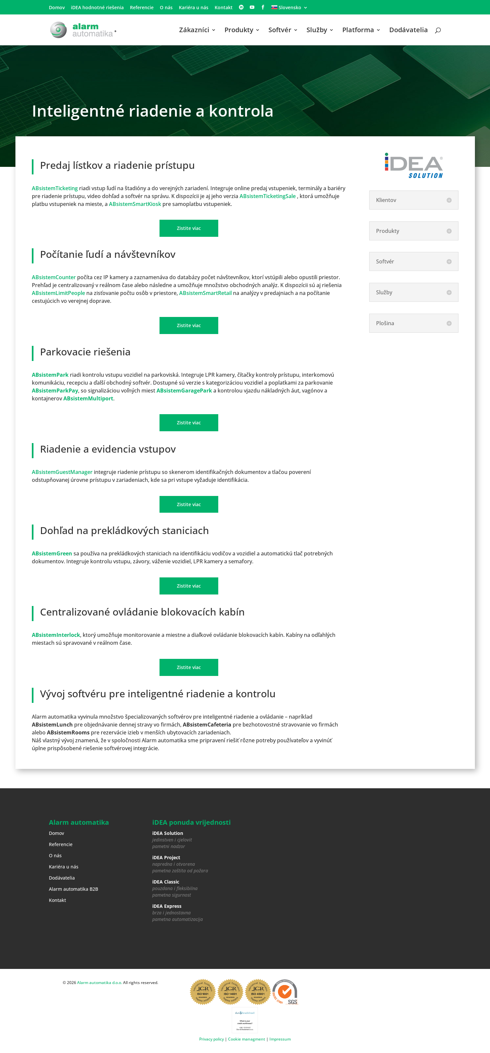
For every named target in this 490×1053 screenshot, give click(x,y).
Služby (317, 31)
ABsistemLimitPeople (58, 293)
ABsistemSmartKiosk (135, 204)
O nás (166, 8)
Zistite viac (189, 228)
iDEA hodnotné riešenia (97, 8)
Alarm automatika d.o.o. (99, 982)
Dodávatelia (408, 31)
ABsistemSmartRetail (205, 293)
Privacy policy (211, 1039)
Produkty (238, 31)
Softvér (279, 31)
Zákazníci (194, 31)
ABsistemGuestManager (62, 472)
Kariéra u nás (193, 8)
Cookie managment (246, 1039)
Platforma (358, 31)
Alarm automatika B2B (73, 889)
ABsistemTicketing (55, 188)
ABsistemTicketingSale (268, 196)
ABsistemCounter (54, 277)
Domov (57, 8)
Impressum (280, 1039)
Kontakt (224, 8)
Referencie (142, 8)
